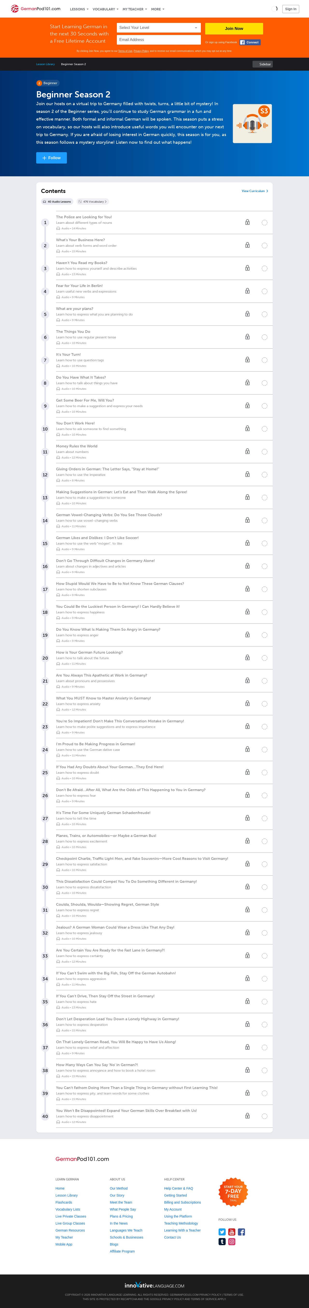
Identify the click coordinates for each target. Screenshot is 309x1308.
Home (60, 1188)
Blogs (114, 1244)
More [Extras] (156, 9)
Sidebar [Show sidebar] (265, 64)
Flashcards (64, 1202)
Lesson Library (45, 64)
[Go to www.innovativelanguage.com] (154, 1284)
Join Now (234, 28)
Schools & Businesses (126, 1237)
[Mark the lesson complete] (264, 223)
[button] (274, 8)
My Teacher (133, 9)
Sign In (290, 9)
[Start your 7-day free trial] (233, 1192)
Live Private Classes (71, 1216)
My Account (173, 1209)
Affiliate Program (122, 1251)
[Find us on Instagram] (232, 1241)
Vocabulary (104, 9)
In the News (119, 1223)
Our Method (119, 1188)
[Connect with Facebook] (250, 42)
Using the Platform (178, 1216)
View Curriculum (253, 191)
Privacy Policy (141, 51)
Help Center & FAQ (178, 1188)
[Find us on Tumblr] (222, 1241)
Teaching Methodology (181, 1223)
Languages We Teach (126, 1230)
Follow (54, 158)
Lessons (77, 9)
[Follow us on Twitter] (222, 1232)
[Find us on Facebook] (241, 1232)
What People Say (123, 1209)
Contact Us (172, 1237)
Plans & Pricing (121, 1216)
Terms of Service (204, 1299)
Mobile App (64, 1244)
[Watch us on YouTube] (232, 1232)
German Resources (70, 1230)
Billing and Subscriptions (182, 1202)
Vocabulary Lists (68, 1209)
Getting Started (175, 1195)
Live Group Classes (70, 1223)
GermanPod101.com (184, 1294)
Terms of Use (125, 51)
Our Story (117, 1195)
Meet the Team (121, 1202)
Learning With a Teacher (182, 1230)
